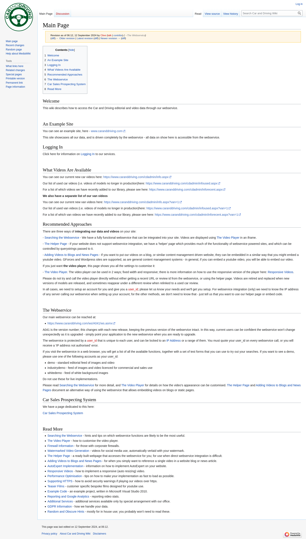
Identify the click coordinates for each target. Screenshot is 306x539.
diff (53, 38)
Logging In (88, 154)
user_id (133, 289)
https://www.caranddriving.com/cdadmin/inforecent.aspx (186, 189)
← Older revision (65, 38)
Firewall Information (60, 446)
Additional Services (60, 501)
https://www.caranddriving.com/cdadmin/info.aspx (136, 177)
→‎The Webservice (135, 35)
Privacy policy (49, 533)
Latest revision (85, 38)
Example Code (57, 491)
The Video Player (228, 237)
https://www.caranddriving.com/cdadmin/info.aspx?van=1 (141, 202)
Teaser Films (55, 486)
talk (109, 35)
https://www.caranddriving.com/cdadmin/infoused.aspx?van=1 (187, 208)
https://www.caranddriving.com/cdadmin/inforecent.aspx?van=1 (196, 214)
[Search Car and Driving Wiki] (272, 13)
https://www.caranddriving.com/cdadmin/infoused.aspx (181, 183)
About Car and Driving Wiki (75, 533)
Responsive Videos (280, 272)
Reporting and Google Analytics (68, 496)
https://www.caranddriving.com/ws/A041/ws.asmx (79, 323)
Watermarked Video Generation (68, 450)
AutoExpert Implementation (65, 466)
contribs (117, 35)
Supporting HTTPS (59, 481)
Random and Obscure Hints (65, 511)
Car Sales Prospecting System (63, 413)
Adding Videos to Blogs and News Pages (71, 255)
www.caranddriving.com (106, 131)
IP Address (173, 340)
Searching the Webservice (62, 237)
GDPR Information (59, 506)
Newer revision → (110, 38)
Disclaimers (99, 533)
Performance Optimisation (64, 476)
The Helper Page (55, 243)
